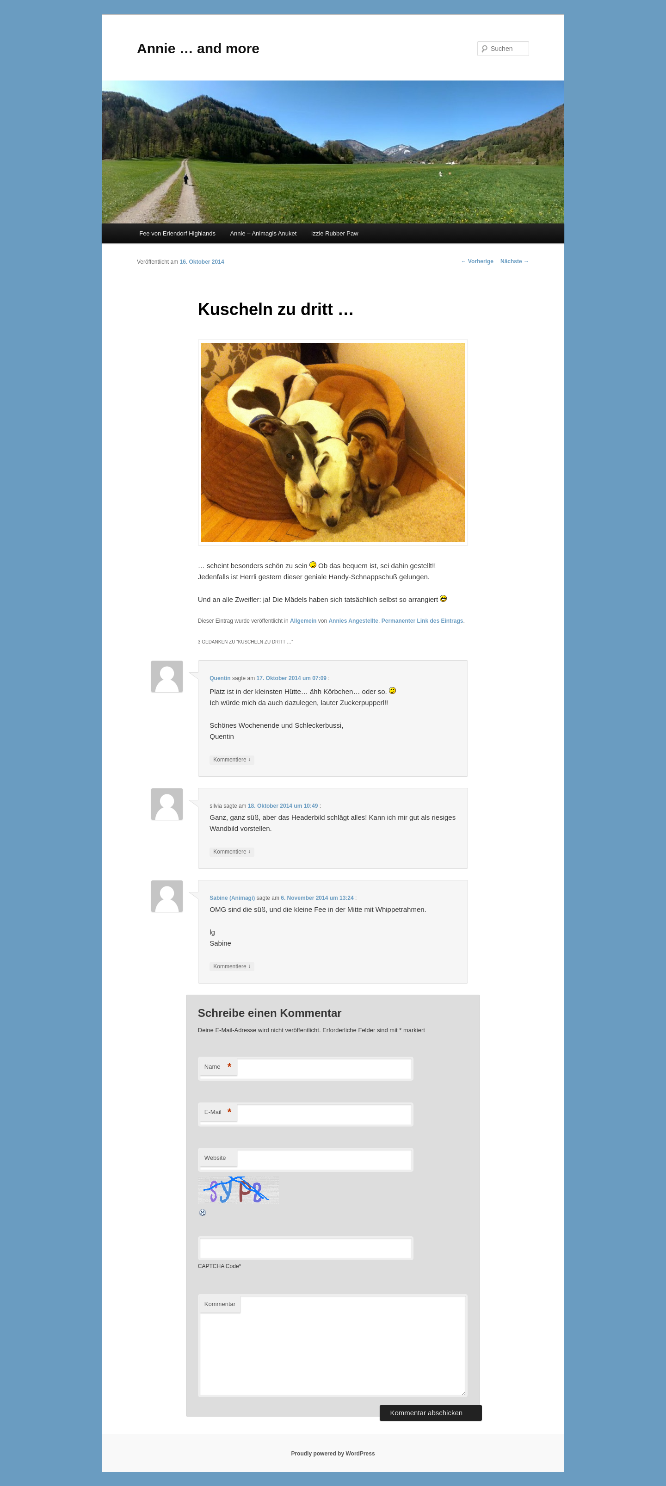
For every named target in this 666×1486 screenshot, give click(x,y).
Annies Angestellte (353, 621)
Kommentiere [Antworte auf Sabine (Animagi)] (232, 966)
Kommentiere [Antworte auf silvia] (232, 852)
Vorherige (477, 261)
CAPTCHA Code (218, 1266)
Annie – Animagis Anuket (263, 233)
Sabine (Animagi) (232, 898)
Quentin (220, 678)
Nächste (514, 261)
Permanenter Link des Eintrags (422, 621)
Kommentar (219, 1303)
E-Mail (218, 1112)
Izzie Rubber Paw (334, 233)
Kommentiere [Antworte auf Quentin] (232, 759)
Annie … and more (198, 48)
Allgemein (303, 621)
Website (215, 1157)
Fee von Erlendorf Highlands (177, 233)
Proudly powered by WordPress (333, 1453)
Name (218, 1067)
